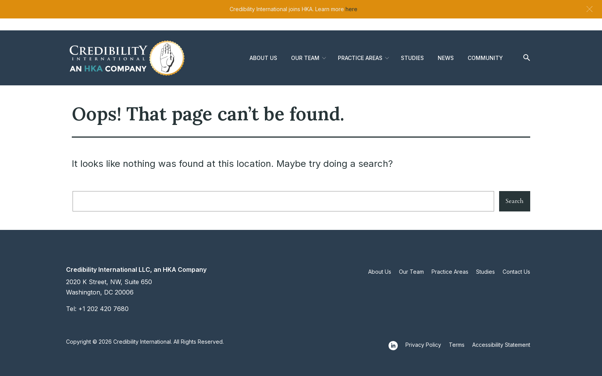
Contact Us (516, 271)
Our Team (305, 58)
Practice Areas (360, 58)
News (446, 58)
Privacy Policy (423, 344)
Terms (457, 344)
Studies (412, 58)
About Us (263, 58)
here (351, 9)
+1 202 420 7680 (103, 309)
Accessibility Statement (501, 344)
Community (485, 58)
